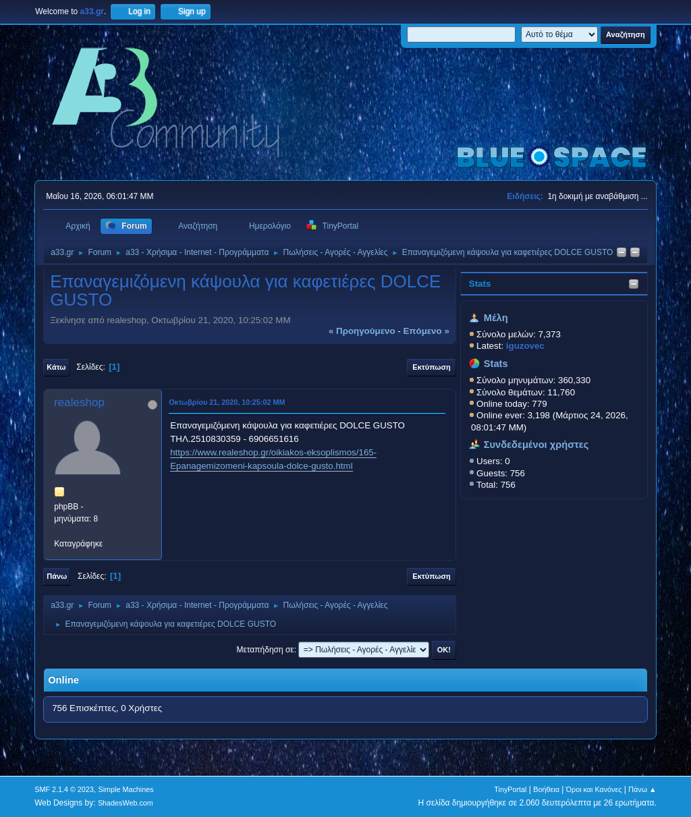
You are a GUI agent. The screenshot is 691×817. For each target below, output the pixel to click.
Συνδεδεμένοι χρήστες (536, 444)
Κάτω (56, 367)
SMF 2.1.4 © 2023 (64, 789)
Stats (480, 284)
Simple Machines (126, 789)
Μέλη (496, 317)
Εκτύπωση (431, 367)
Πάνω (57, 576)
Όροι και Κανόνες (594, 789)
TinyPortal (510, 789)
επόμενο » (426, 331)
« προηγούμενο (362, 331)
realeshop (79, 402)
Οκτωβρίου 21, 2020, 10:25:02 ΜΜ (227, 402)
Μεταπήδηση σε (265, 649)
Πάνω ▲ (642, 789)
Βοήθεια (546, 789)
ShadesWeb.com (125, 803)
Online (63, 680)
